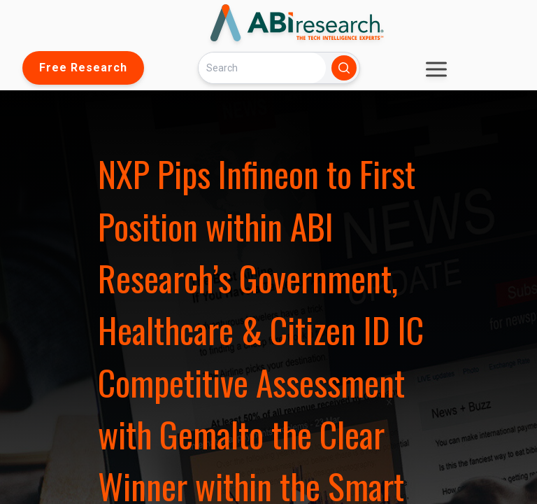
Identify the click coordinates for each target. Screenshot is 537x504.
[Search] (262, 67)
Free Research (83, 67)
